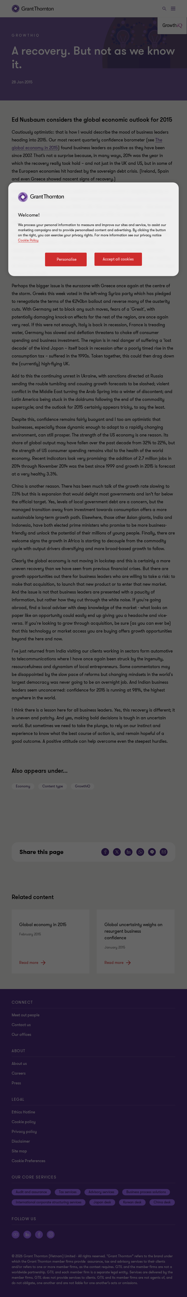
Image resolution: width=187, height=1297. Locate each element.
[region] (93, 229)
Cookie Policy (28, 240)
